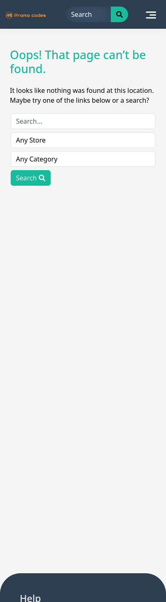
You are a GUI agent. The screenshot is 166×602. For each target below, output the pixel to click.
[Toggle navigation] (151, 14)
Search (30, 177)
